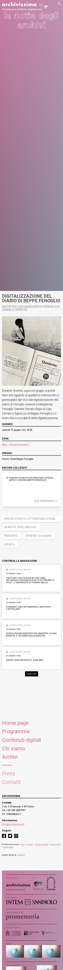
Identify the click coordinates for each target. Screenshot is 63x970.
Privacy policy (55, 844)
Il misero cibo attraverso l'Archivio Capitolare (28, 608)
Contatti (11, 782)
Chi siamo (13, 748)
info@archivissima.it (13, 824)
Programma (15, 731)
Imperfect (21, 855)
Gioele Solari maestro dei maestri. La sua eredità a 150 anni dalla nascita (31, 634)
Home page (15, 723)
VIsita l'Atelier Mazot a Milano (25, 660)
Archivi (10, 757)
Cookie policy (8, 847)
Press (8, 773)
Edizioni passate (41, 844)
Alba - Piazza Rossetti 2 (15, 444)
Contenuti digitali (21, 740)
